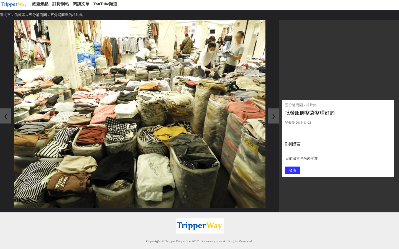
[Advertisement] (338, 58)
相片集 (311, 105)
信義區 (19, 15)
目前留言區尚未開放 (327, 160)
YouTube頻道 (105, 4)
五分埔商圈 (38, 15)
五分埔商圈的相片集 (66, 15)
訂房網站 (60, 4)
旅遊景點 (40, 4)
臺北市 (5, 15)
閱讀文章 (81, 4)
